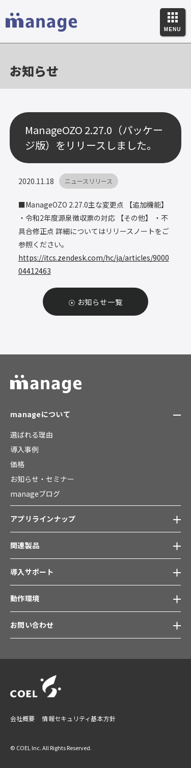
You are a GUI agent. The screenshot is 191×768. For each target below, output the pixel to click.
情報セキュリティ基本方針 (78, 718)
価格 (17, 464)
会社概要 (22, 718)
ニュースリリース (89, 180)
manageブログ (35, 494)
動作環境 (24, 598)
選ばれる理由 (31, 434)
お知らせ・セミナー (42, 479)
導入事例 (24, 449)
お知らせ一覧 (100, 302)
